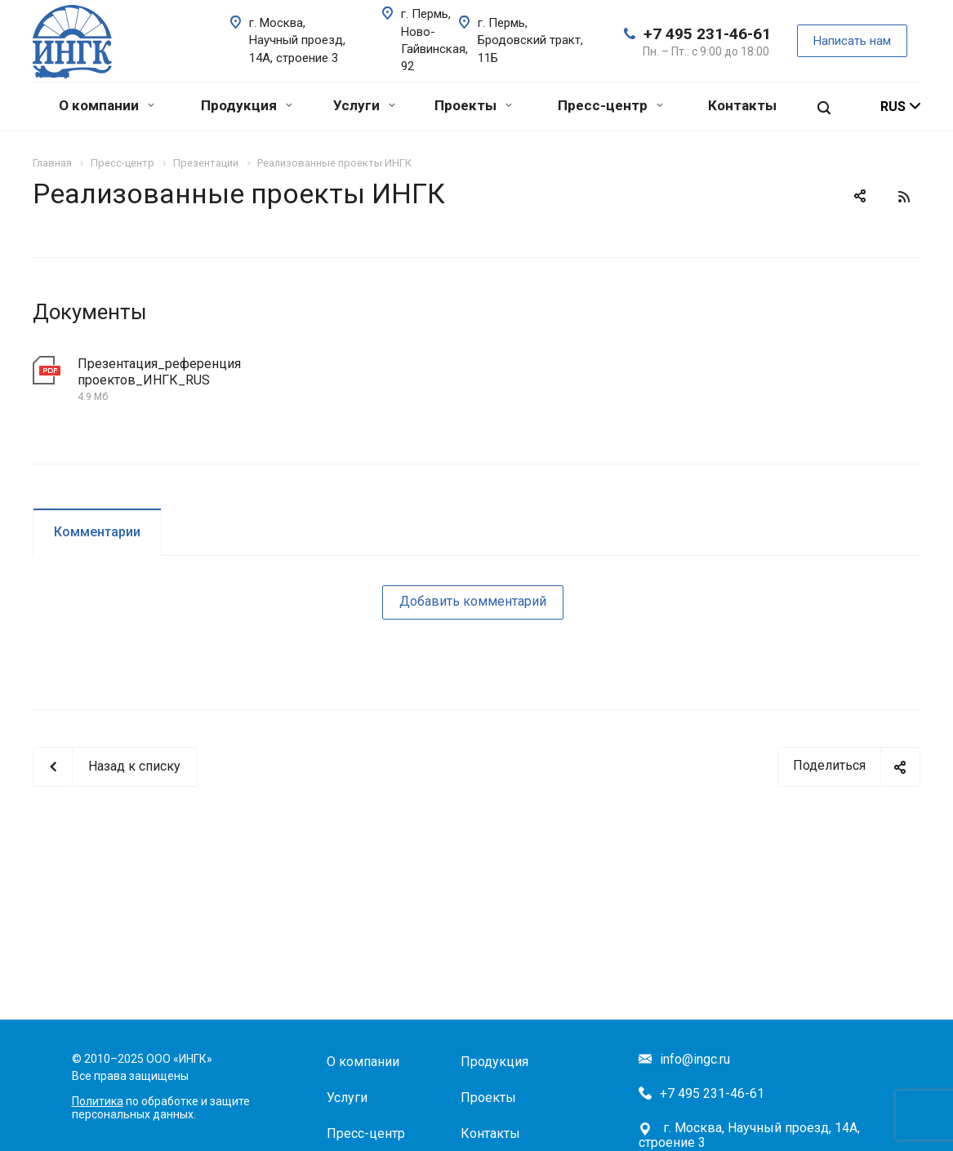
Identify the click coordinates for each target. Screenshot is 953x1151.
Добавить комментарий (472, 601)
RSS (904, 196)
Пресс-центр (610, 105)
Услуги (364, 105)
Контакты (742, 105)
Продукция (246, 105)
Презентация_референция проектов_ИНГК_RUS (159, 372)
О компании (106, 105)
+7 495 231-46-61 (707, 33)
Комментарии (97, 532)
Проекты (473, 105)
